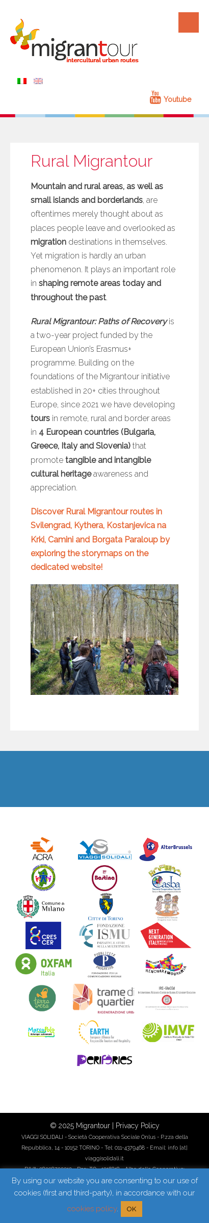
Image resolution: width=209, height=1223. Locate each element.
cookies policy (92, 1208)
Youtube (170, 99)
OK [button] (131, 1209)
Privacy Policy (138, 1126)
